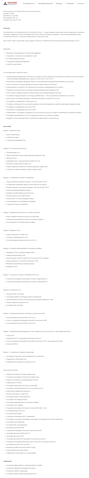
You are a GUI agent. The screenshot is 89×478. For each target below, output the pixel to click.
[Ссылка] (10, 3)
